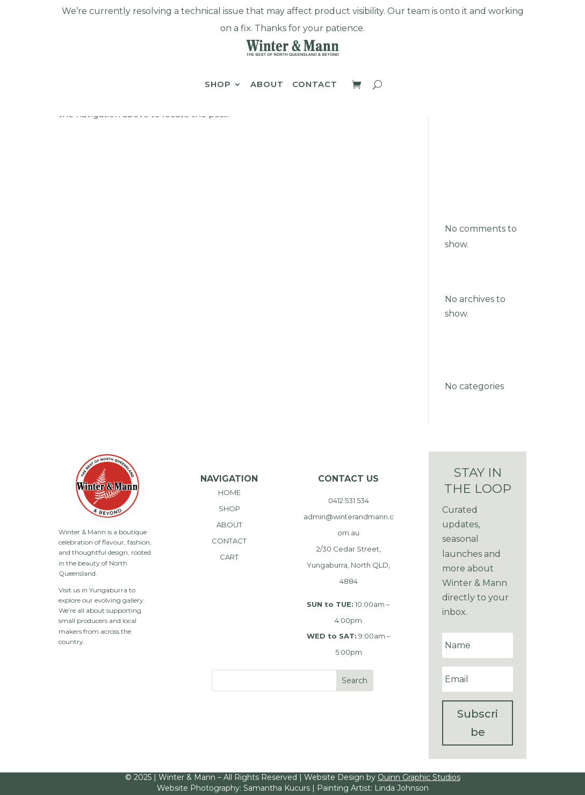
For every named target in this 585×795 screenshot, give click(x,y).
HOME (229, 492)
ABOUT (229, 524)
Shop (218, 85)
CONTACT (229, 540)
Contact (314, 85)
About (267, 85)
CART (229, 557)
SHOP (229, 508)
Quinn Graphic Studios (419, 777)
